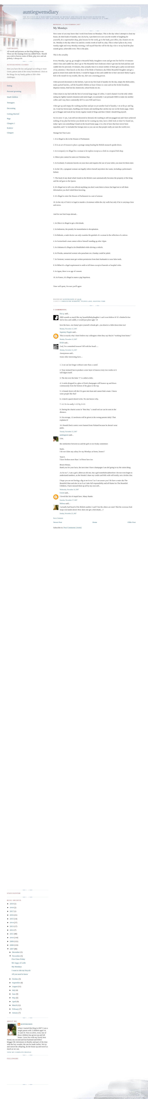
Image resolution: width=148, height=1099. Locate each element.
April (14, 1001)
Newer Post (57, 522)
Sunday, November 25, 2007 (68, 513)
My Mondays (17, 967)
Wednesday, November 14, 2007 (69, 489)
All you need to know (20, 974)
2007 (12, 949)
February (15, 1009)
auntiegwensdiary (41, 12)
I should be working (70, 301)
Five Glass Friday (18, 959)
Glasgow (10, 133)
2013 (12, 926)
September (16, 983)
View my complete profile (19, 1052)
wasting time (99, 301)
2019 (12, 904)
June (14, 994)
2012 (12, 930)
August (15, 986)
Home (94, 522)
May (14, 998)
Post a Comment (58, 518)
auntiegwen (64, 435)
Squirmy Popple (66, 332)
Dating (9, 86)
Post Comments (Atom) (73, 528)
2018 (12, 907)
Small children (12, 97)
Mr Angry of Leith (18, 963)
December (16, 952)
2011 (12, 934)
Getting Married (13, 114)
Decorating (11, 108)
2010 (12, 937)
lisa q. (62, 313)
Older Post (132, 522)
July (14, 990)
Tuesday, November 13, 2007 (68, 431)
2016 (12, 915)
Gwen (62, 493)
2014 (12, 922)
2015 (12, 919)
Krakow (10, 128)
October (15, 979)
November (16, 956)
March (14, 1005)
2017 (12, 911)
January (15, 1013)
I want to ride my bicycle (21, 970)
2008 (12, 945)
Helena (62, 503)
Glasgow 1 (11, 123)
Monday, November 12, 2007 (68, 329)
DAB (62, 343)
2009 (12, 941)
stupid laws (86, 301)
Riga (9, 118)
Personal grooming (14, 91)
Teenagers (11, 103)
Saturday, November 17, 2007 (68, 500)
